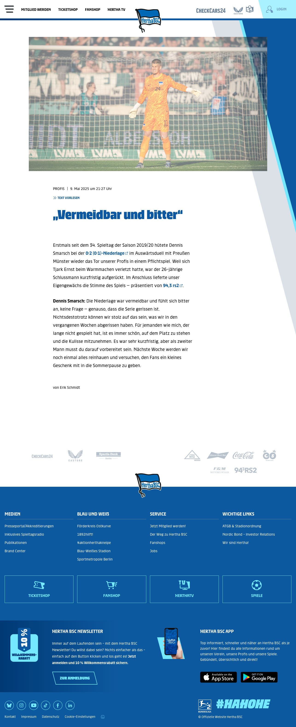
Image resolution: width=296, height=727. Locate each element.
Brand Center (15, 551)
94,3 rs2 (171, 285)
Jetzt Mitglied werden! (168, 526)
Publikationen (16, 542)
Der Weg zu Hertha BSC (168, 534)
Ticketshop (68, 9)
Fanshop (92, 9)
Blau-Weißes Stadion (94, 551)
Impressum (28, 717)
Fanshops (157, 542)
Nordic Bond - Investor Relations (249, 534)
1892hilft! (85, 534)
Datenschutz (50, 717)
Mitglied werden (36, 9)
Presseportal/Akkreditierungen (29, 526)
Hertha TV (116, 9)
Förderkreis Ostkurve (94, 526)
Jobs (153, 551)
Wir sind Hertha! (236, 542)
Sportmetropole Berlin (95, 559)
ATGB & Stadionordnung (242, 526)
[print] (103, 717)
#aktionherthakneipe (94, 542)
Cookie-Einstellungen (80, 717)
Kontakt (10, 717)
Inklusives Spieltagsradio (24, 534)
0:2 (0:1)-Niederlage (105, 253)
